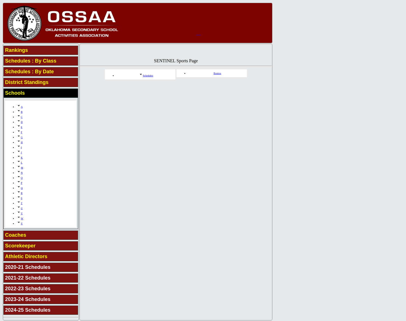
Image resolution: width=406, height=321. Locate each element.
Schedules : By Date (29, 71)
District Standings (26, 82)
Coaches (15, 235)
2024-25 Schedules (27, 310)
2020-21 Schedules (27, 267)
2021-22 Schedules (27, 278)
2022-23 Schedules (27, 288)
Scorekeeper (20, 246)
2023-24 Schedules (27, 299)
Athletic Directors (26, 256)
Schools (15, 93)
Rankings (16, 50)
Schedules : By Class (30, 61)
